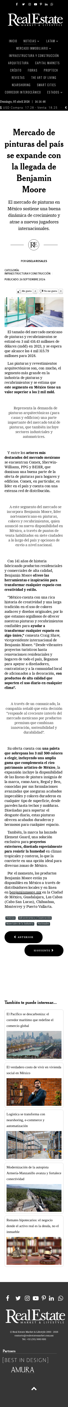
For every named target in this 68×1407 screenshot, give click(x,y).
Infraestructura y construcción (27, 273)
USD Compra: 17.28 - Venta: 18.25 (28, 107)
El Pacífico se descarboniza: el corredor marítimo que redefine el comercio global (30, 1020)
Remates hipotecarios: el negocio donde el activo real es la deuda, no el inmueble (33, 1226)
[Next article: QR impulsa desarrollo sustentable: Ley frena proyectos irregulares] (43, 950)
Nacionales (43, 924)
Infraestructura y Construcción (35, 918)
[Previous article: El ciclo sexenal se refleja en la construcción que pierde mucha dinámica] (24, 937)
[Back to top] (34, 1389)
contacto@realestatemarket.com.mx (34, 1336)
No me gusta (50, 291)
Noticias (10, 918)
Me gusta (27, 291)
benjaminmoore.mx (25, 892)
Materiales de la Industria (20, 924)
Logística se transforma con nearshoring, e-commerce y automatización (26, 1120)
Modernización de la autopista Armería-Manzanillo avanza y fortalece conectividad (34, 1173)
